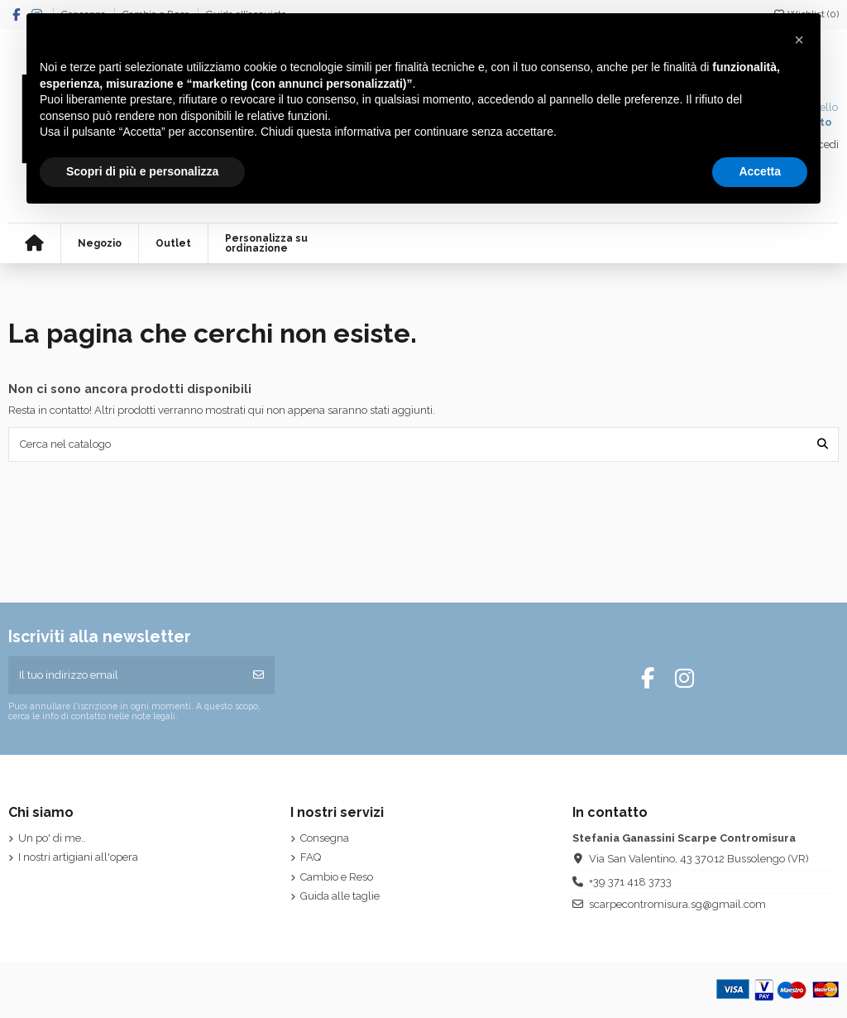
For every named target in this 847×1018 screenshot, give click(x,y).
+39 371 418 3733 (630, 882)
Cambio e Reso (336, 877)
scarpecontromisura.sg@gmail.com (677, 904)
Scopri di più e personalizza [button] (142, 171)
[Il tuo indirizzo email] (125, 675)
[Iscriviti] (258, 675)
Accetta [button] (760, 171)
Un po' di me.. (52, 838)
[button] (799, 39)
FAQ (310, 857)
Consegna (324, 838)
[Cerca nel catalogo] (822, 444)
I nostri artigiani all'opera (78, 857)
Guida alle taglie (340, 896)
